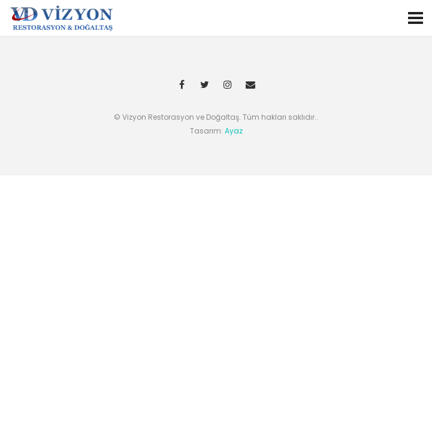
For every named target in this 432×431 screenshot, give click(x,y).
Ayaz (234, 131)
